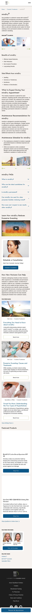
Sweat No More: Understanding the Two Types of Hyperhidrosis (15, 404)
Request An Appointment (16, 610)
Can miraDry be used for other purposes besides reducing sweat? (15, 198)
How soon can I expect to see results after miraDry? (15, 206)
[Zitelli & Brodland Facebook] (11, 606)
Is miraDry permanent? (15, 192)
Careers (16, 586)
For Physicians (16, 592)
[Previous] (3, 49)
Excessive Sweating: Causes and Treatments (15, 364)
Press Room (16, 601)
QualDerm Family (20, 578)
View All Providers (13, 548)
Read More (16, 337)
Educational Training (16, 589)
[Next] (28, 49)
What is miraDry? (15, 179)
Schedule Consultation (11, 267)
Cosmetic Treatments (12, 9)
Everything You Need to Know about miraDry (14, 323)
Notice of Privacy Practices (16, 595)
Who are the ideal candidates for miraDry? (15, 185)
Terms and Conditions (16, 598)
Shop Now (16, 471)
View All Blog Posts (8, 423)
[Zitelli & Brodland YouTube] (20, 606)
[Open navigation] (29, 3)
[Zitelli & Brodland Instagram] (16, 606)
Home (3, 9)
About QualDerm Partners (16, 582)
